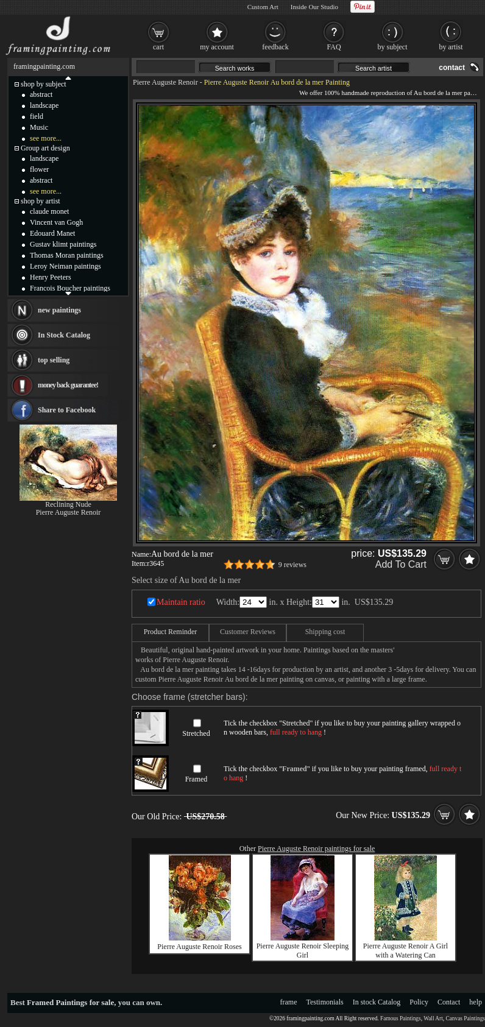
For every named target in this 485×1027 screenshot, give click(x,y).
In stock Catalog (377, 1002)
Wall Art (433, 1018)
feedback (275, 47)
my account (217, 47)
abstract (41, 94)
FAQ (334, 47)
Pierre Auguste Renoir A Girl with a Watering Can (405, 950)
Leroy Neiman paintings (65, 266)
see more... (46, 138)
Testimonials (325, 1002)
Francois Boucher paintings (70, 288)
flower (39, 169)
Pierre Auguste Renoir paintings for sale (316, 848)
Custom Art (262, 6)
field (36, 116)
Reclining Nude (68, 504)
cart (158, 47)
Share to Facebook (67, 410)
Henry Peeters (50, 277)
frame (288, 1002)
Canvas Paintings (465, 1018)
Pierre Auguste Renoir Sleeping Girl (303, 950)
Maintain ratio (181, 602)
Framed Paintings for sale (70, 1002)
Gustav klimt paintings (63, 244)
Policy (418, 1002)
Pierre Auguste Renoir (165, 82)
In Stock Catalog (64, 335)
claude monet (49, 211)
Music (39, 127)
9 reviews (292, 564)
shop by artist (40, 201)
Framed (196, 779)
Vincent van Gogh (56, 222)
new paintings (59, 310)
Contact (448, 1002)
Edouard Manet (52, 233)
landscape (44, 105)
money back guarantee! (68, 385)
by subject (393, 47)
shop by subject (43, 84)
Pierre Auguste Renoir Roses (199, 946)
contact (452, 67)
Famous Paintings (400, 1018)
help (475, 1002)
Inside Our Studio (314, 6)
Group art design (45, 148)
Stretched (196, 733)
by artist (451, 47)
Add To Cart (401, 564)
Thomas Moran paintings (67, 255)
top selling (53, 360)
